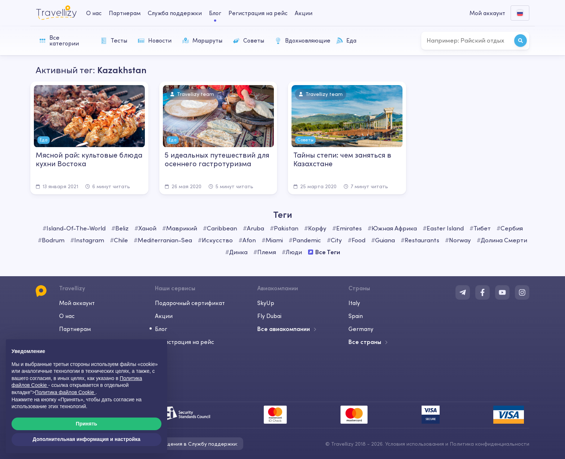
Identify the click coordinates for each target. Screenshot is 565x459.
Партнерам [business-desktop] (125, 13)
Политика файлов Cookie (65, 392)
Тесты (114, 40)
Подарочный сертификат (190, 303)
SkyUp (265, 303)
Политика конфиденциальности (489, 444)
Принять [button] (86, 424)
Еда (346, 40)
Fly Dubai (269, 316)
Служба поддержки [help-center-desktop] (175, 13)
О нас (67, 316)
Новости (155, 40)
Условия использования (414, 444)
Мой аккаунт (77, 303)
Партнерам (75, 329)
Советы (248, 40)
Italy (354, 303)
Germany (360, 329)
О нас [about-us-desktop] (94, 13)
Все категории (59, 40)
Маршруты (202, 40)
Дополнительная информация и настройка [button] (87, 439)
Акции (303, 13)
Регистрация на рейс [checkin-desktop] (258, 13)
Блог (161, 329)
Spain (355, 316)
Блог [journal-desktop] (215, 13)
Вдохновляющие (302, 40)
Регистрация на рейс (184, 342)
